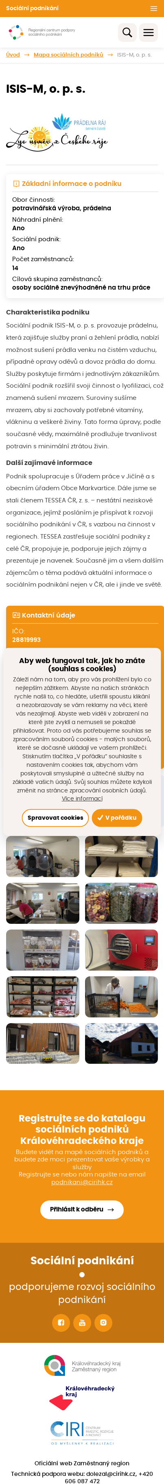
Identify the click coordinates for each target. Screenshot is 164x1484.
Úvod (13, 55)
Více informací (82, 799)
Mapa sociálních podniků (68, 55)
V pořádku (116, 818)
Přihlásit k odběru (76, 1210)
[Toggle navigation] (148, 32)
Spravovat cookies (55, 818)
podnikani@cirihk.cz (82, 1182)
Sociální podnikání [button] (32, 8)
